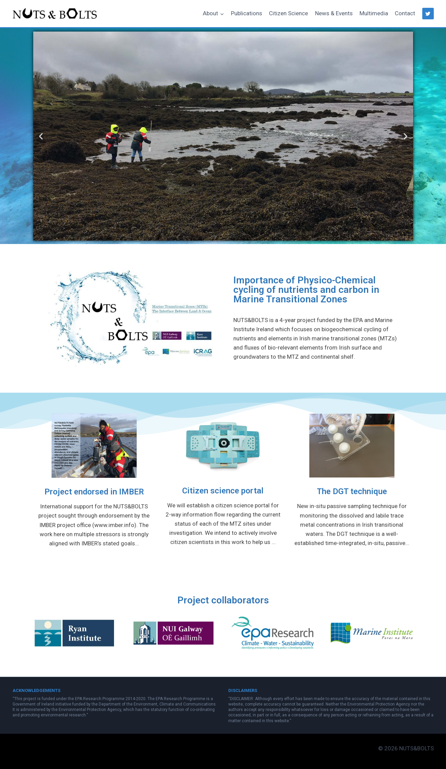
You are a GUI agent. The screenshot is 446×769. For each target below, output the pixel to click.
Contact (405, 13)
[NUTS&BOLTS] (55, 13)
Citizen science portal (223, 490)
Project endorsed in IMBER (94, 491)
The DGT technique (352, 491)
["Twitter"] (428, 13)
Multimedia (374, 13)
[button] (221, 13)
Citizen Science (288, 13)
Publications (246, 13)
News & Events (334, 13)
